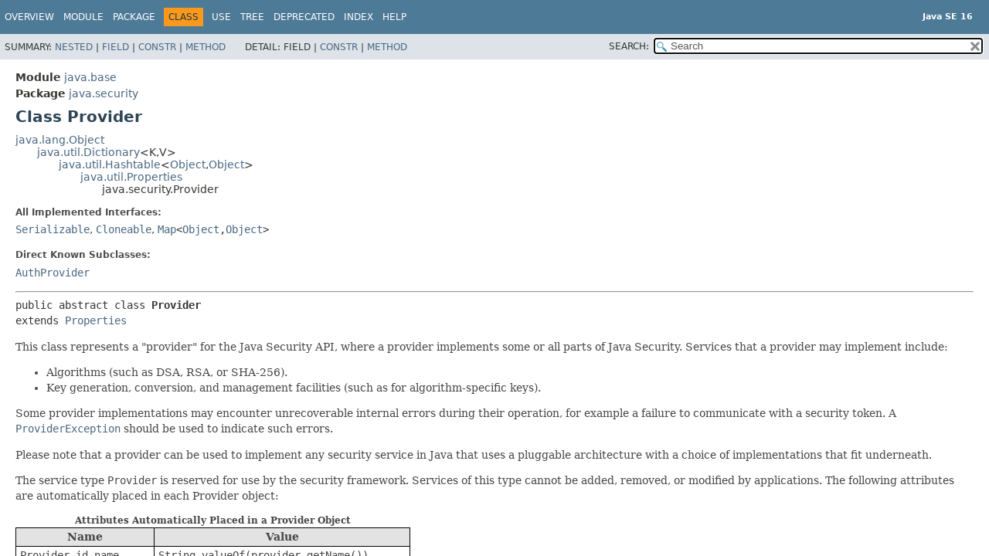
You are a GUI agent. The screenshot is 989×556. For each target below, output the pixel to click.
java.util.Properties (131, 177)
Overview (29, 17)
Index (358, 17)
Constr (157, 47)
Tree (252, 17)
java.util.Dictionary (88, 152)
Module (83, 17)
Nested (74, 47)
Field (115, 47)
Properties (96, 320)
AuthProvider (52, 272)
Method (205, 47)
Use (221, 17)
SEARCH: (629, 46)
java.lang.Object (59, 140)
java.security (103, 93)
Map (167, 229)
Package (134, 17)
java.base (90, 77)
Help (394, 17)
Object (188, 164)
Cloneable (123, 229)
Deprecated (304, 17)
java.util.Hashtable (110, 164)
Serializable (52, 229)
